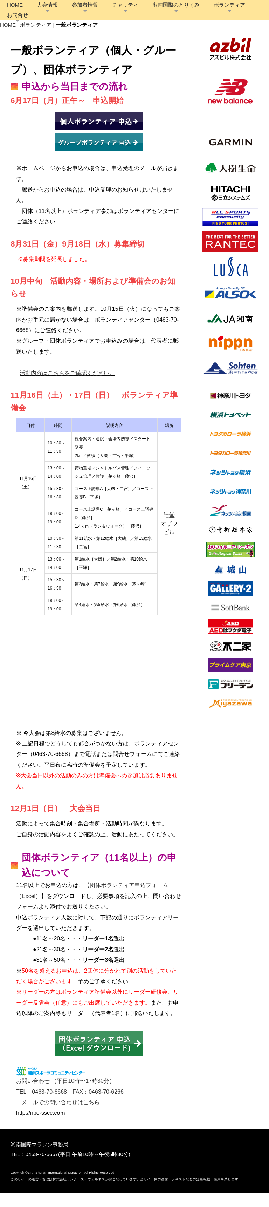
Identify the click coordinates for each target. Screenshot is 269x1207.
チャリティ (153, 12)
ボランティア (51, 22)
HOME (43, 12)
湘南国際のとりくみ (204, 12)
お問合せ (91, 22)
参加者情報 (113, 12)
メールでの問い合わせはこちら (60, 1116)
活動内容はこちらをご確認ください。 (67, 387)
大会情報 (75, 12)
